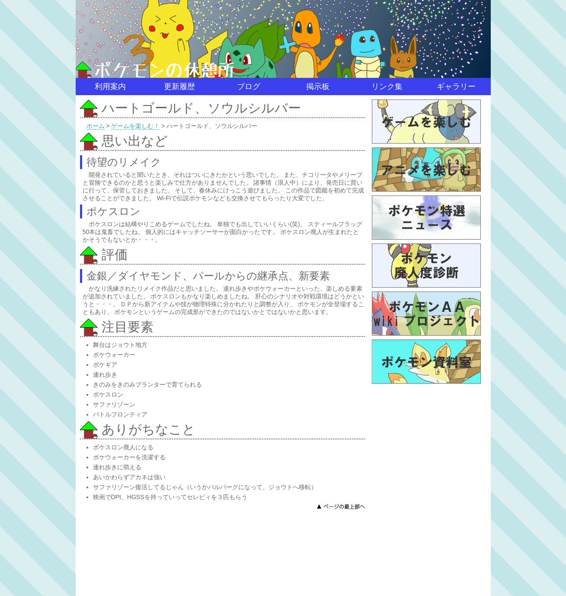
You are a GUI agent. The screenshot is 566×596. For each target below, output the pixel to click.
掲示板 (317, 86)
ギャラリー (456, 86)
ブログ (248, 86)
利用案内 (110, 86)
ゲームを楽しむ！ (135, 125)
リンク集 (387, 86)
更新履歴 (179, 86)
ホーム (95, 125)
